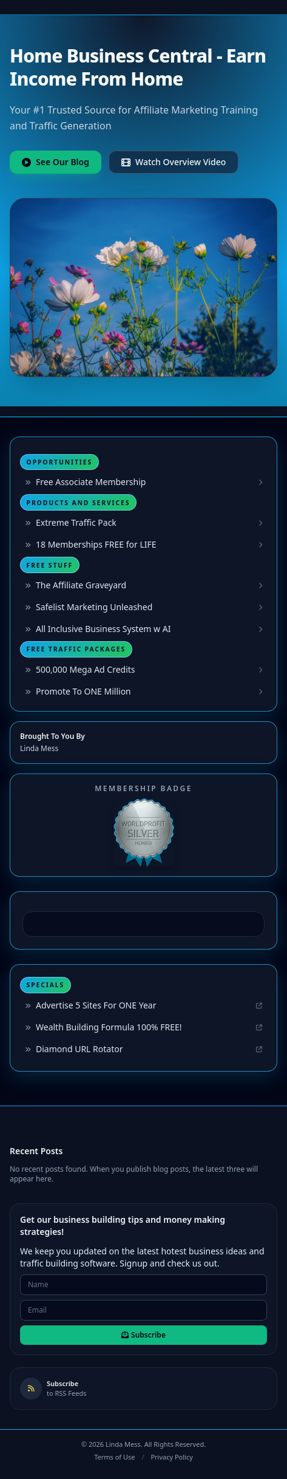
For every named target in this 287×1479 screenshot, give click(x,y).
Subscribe (143, 1335)
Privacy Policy (171, 1456)
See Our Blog (55, 162)
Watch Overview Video (173, 162)
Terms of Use (114, 1456)
